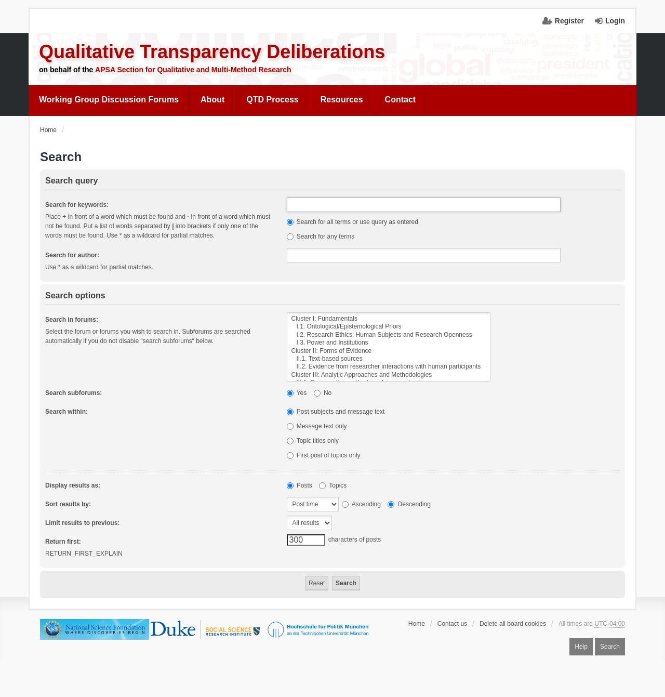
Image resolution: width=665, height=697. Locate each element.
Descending (409, 504)
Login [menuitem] (615, 21)
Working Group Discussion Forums (109, 99)
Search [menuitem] (610, 646)
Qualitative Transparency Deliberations (212, 51)
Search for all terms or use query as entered (352, 222)
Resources (342, 99)
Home (416, 623)
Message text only (317, 426)
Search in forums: (71, 319)
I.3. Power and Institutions (388, 343)
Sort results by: (68, 504)
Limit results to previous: (82, 523)
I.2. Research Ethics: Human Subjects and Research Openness (388, 335)
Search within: (66, 411)
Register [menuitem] (569, 21)
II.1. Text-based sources (388, 359)
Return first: (63, 541)
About (212, 99)
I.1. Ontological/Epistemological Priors (388, 327)
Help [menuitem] (581, 646)
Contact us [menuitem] (452, 623)
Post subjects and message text (336, 411)
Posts (299, 485)
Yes (297, 393)
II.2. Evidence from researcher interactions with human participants (388, 367)
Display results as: (72, 485)
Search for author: (72, 255)
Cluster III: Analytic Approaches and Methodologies (388, 375)
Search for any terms (321, 236)
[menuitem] (109, 99)
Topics (333, 485)
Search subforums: (73, 393)
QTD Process (272, 99)
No (323, 393)
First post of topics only (324, 455)
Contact (400, 99)
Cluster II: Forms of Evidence (388, 351)
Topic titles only (313, 440)
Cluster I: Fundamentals (388, 319)
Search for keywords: (77, 204)
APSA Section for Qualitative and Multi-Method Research (193, 69)
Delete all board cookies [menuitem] (513, 623)
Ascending (361, 504)
